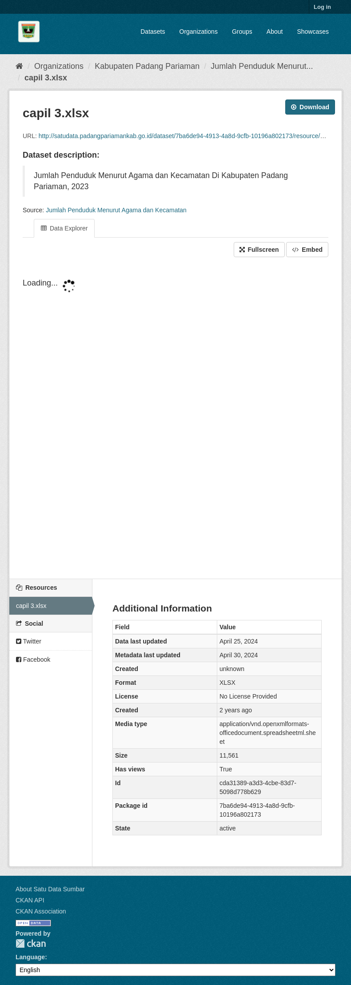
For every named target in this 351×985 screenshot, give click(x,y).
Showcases (313, 31)
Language (30, 957)
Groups (242, 31)
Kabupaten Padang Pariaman (147, 66)
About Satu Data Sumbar (50, 889)
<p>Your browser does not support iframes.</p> (175, 418)
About (275, 31)
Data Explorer (64, 228)
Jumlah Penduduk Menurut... (262, 66)
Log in (322, 7)
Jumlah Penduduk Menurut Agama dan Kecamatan (116, 210)
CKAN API (30, 900)
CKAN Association (41, 911)
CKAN (31, 943)
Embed (307, 249)
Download (310, 107)
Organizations (198, 31)
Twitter (28, 641)
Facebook (33, 659)
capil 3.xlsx (45, 77)
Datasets (152, 31)
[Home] (19, 66)
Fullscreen (259, 249)
